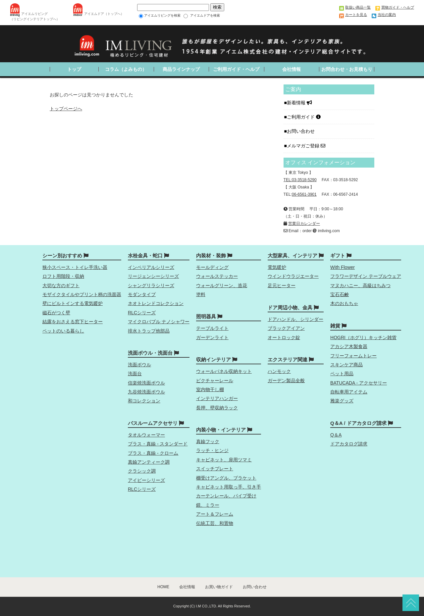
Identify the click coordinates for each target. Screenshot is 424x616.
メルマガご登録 (306, 145)
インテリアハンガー (217, 398)
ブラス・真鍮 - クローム (153, 453)
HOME (163, 587)
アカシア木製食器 (348, 346)
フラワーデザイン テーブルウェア (365, 276)
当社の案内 (387, 15)
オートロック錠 (284, 337)
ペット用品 (341, 373)
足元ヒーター (281, 285)
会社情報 (291, 69)
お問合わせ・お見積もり (346, 69)
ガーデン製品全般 (286, 380)
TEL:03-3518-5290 (300, 180)
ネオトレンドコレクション (156, 303)
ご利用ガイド (304, 117)
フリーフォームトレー (353, 355)
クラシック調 (142, 471)
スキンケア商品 (346, 364)
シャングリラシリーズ (151, 285)
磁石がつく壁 (56, 312)
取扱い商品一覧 (358, 7)
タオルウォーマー (146, 434)
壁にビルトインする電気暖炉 (72, 303)
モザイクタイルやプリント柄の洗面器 (81, 294)
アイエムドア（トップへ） (104, 14)
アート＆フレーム (214, 514)
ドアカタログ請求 (348, 443)
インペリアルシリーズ (151, 267)
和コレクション (144, 400)
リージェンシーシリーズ (153, 276)
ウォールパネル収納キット (224, 371)
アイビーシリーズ (146, 480)
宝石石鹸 (339, 294)
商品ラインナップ (181, 69)
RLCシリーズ (142, 312)
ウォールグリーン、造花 (221, 285)
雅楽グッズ (341, 400)
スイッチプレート (214, 468)
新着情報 (299, 102)
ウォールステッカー (217, 276)
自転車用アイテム (348, 391)
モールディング (212, 267)
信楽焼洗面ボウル (146, 382)
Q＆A (336, 434)
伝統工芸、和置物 (214, 523)
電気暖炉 (277, 267)
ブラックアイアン (286, 328)
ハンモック (279, 371)
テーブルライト (212, 328)
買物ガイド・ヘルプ (397, 7)
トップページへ (66, 108)
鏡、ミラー (207, 505)
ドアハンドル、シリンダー (295, 319)
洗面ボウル (139, 364)
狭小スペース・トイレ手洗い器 (74, 267)
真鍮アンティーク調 (149, 462)
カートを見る (356, 15)
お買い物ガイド (219, 587)
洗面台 (135, 373)
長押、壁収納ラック (217, 407)
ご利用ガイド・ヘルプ (236, 69)
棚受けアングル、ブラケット (226, 478)
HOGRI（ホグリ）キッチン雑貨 (363, 337)
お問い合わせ (301, 131)
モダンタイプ (142, 294)
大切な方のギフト (61, 285)
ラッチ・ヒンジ (212, 450)
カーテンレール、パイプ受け (226, 495)
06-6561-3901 (304, 194)
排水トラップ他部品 (149, 331)
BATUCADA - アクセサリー (358, 382)
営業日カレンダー (304, 223)
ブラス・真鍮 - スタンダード (157, 443)
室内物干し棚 (210, 389)
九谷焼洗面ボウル (146, 391)
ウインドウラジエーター (293, 276)
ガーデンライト (212, 337)
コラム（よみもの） (126, 69)
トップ (74, 69)
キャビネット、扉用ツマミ (224, 459)
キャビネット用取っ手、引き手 (228, 486)
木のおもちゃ (344, 303)
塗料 (200, 294)
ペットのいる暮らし (63, 331)
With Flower (342, 267)
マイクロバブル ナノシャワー (158, 321)
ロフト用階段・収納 (63, 276)
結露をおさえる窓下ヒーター (72, 321)
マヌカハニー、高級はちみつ (360, 285)
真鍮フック (207, 441)
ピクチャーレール (214, 380)
